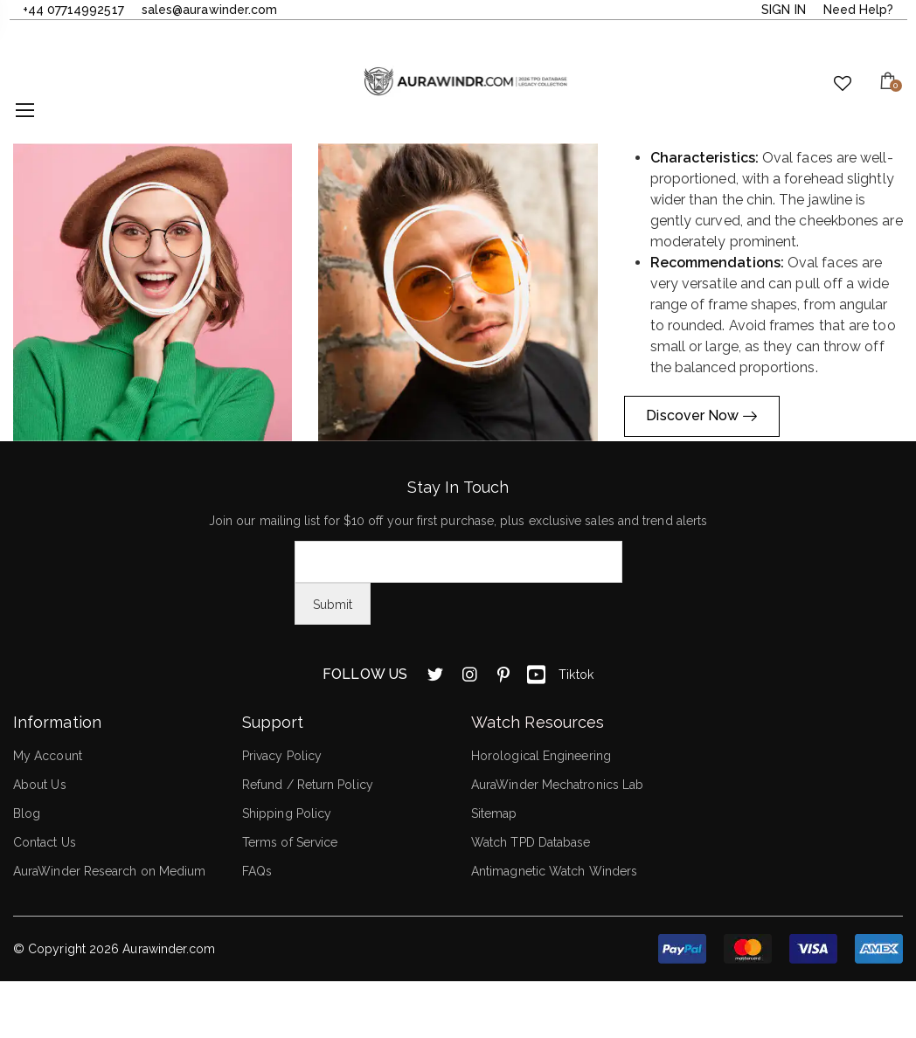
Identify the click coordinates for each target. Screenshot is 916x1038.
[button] (152, 292)
